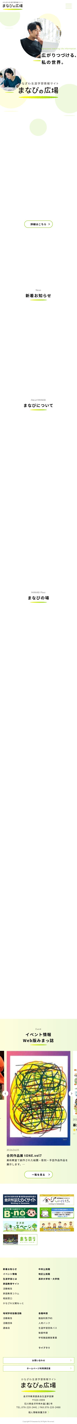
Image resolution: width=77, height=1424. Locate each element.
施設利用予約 (45, 1318)
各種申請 (43, 1313)
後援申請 (43, 1332)
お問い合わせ (38, 1360)
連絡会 (6, 1327)
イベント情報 (10, 1273)
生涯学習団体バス (47, 1327)
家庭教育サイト (11, 1283)
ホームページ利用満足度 (39, 1368)
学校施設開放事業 (47, 1337)
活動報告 (7, 1288)
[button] (5, 1093)
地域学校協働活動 (12, 1313)
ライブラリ (44, 1347)
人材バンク (44, 1323)
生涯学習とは (10, 1278)
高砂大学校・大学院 (49, 1278)
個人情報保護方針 (37, 1412)
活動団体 (7, 1323)
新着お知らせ (10, 1269)
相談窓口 (7, 1298)
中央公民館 (44, 1269)
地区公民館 (44, 1273)
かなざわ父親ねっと (13, 1303)
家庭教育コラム (11, 1293)
